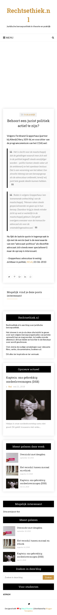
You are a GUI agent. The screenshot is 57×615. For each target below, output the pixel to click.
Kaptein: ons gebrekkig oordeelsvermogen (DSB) (22, 379)
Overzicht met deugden (32, 454)
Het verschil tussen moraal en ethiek (34, 469)
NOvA (30, 262)
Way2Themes (27, 608)
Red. (10, 386)
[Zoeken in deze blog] (22, 577)
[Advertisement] (28, 75)
